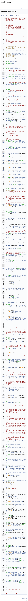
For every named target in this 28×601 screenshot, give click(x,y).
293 (3, 535)
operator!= (17, 170)
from (9, 350)
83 (3, 156)
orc (13, 63)
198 (3, 359)
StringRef (23, 96)
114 (3, 215)
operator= (20, 279)
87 (3, 163)
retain (12, 395)
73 (3, 140)
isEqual (16, 558)
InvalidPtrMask (20, 237)
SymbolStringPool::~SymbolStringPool (16, 481)
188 (3, 338)
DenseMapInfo (19, 145)
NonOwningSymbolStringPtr (17, 68)
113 (3, 212)
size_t (21, 245)
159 (3, 293)
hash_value (19, 535)
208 (3, 376)
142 (3, 265)
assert (11, 318)
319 (3, 580)
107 (3, 204)
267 (3, 492)
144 (3, 268)
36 (3, 76)
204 (3, 367)
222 (3, 402)
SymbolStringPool (14, 73)
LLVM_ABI (10, 83)
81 (3, 153)
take (9, 360)
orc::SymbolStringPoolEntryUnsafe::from (16, 538)
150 (3, 279)
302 (3, 550)
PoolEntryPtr (14, 215)
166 (3, 302)
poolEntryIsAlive (15, 204)
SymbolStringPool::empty (16, 514)
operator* (16, 160)
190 (3, 341)
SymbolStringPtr (14, 67)
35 (3, 74)
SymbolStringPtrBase (15, 66)
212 (3, 387)
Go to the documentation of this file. (10, 15)
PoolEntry (13, 212)
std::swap (15, 289)
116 (3, 218)
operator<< (22, 529)
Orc (19, 8)
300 (3, 546)
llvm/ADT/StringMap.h (18, 53)
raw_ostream (13, 61)
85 (3, 160)
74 (3, 141)
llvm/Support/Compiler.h (19, 54)
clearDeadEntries (15, 103)
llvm (7, 8)
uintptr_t (20, 222)
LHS (13, 165)
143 (3, 266)
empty (11, 108)
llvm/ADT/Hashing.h (17, 52)
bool (19, 156)
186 (3, 334)
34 (3, 73)
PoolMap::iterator (12, 496)
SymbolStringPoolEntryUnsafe (16, 79)
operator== (17, 163)
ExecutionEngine (13, 8)
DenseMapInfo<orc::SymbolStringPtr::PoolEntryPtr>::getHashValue (16, 553)
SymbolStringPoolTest (16, 75)
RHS (8, 166)
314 (3, 571)
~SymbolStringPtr (12, 302)
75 (3, 142)
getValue (15, 312)
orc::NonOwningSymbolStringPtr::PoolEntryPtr (16, 575)
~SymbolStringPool (12, 91)
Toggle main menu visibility (2, 5)
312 (3, 567)
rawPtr (15, 367)
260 (3, 480)
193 (3, 348)
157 (3, 288)
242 (3, 450)
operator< (17, 177)
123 (3, 233)
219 (3, 397)
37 (3, 78)
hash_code (13, 535)
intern (18, 96)
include (2, 8)
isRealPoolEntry (17, 205)
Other (11, 269)
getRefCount (15, 243)
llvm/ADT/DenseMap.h (17, 50)
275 (3, 504)
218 (3, 395)
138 (3, 258)
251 (3, 465)
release (12, 397)
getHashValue (20, 550)
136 (3, 254)
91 (3, 170)
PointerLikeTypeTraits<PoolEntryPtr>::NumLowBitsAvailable (16, 227)
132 (3, 248)
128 (3, 243)
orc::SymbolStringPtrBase (13, 536)
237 (3, 440)
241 (3, 447)
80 (3, 152)
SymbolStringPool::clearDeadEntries (16, 505)
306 (3, 558)
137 (3, 256)
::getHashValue (21, 575)
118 (3, 222)
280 (3, 514)
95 (3, 177)
